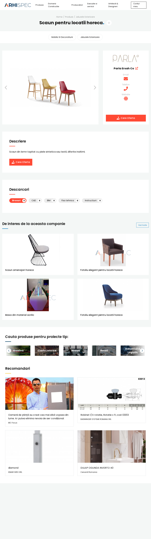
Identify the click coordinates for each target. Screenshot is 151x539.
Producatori (77, 5)
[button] (9, 87)
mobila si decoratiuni (62, 37)
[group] (47, 350)
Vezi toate (142, 225)
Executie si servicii (92, 5)
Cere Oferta (126, 118)
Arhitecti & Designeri (113, 5)
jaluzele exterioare (85, 16)
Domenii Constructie (53, 5)
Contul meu (136, 5)
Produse (40, 5)
